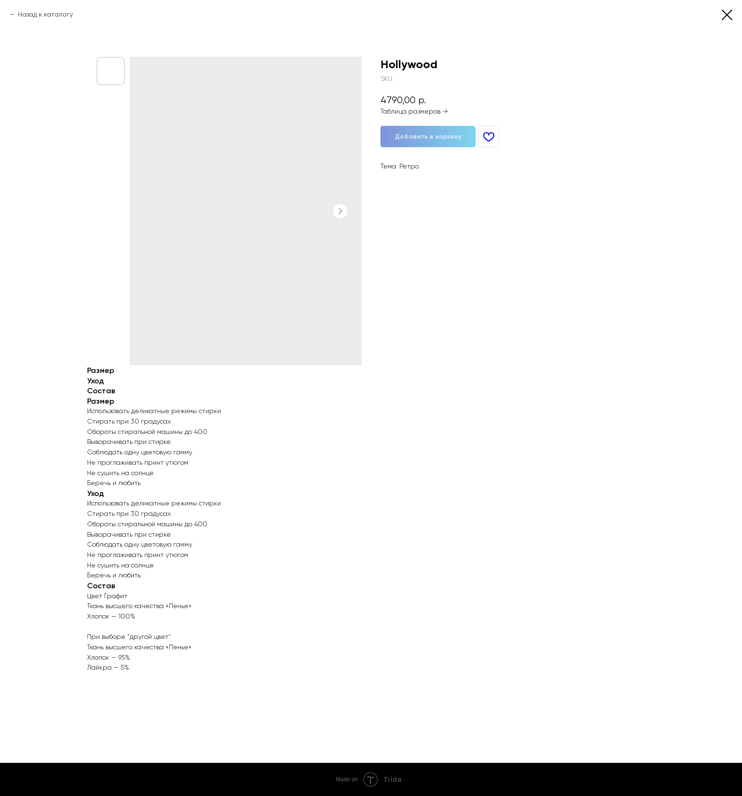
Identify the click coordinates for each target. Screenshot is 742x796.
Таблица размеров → (414, 111)
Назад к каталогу (45, 14)
